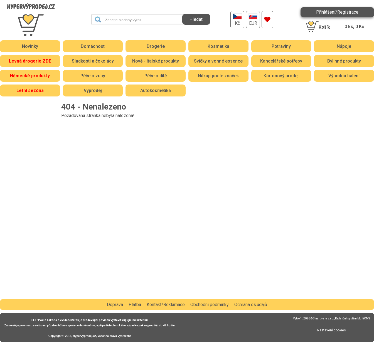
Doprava (115, 304)
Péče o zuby (92, 75)
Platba (135, 304)
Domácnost (93, 46)
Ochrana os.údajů (250, 304)
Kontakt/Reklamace (166, 304)
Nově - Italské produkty (155, 61)
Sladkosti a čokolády (93, 61)
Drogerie (156, 46)
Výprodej (93, 90)
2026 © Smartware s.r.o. (318, 318)
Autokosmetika (155, 90)
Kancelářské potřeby (281, 61)
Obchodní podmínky (209, 304)
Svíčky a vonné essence (218, 61)
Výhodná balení (344, 75)
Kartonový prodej (281, 75)
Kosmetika (218, 46)
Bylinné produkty (344, 61)
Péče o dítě (155, 75)
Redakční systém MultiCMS (352, 318)
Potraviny (281, 46)
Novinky (30, 46)
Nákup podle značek (218, 75)
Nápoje (344, 46)
